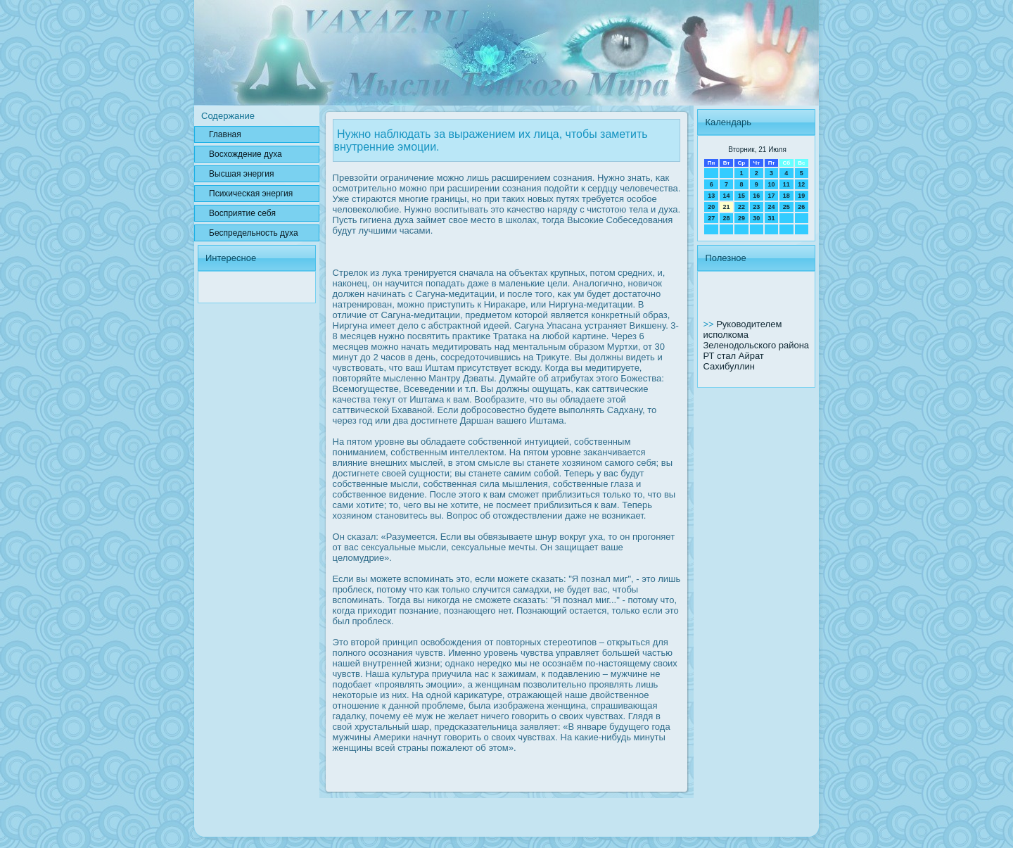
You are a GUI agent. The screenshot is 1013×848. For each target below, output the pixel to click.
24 (771, 206)
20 (711, 206)
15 (741, 195)
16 (756, 195)
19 (801, 195)
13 (711, 195)
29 (741, 218)
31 (771, 218)
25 (786, 206)
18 (786, 195)
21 (726, 206)
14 (726, 195)
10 (771, 184)
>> (709, 324)
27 (711, 218)
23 (756, 206)
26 (801, 206)
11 (786, 184)
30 (756, 218)
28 (726, 218)
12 (801, 184)
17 (771, 195)
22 (741, 206)
